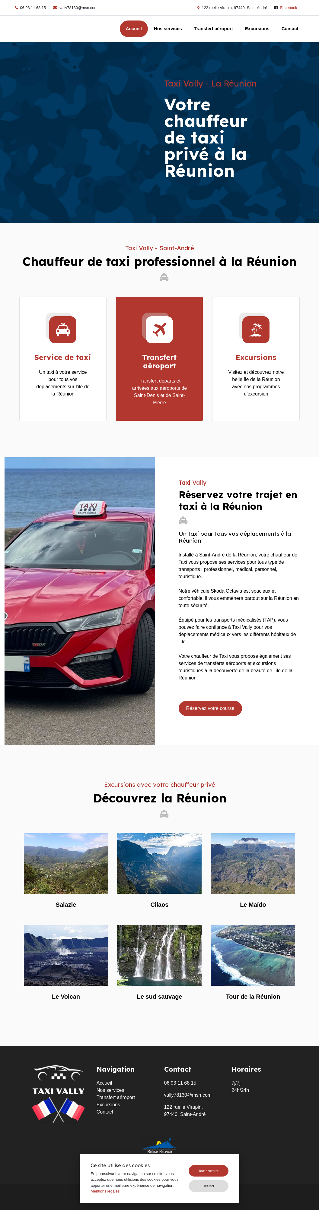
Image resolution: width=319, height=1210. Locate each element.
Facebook (288, 7)
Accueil (134, 28)
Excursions (257, 28)
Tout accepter (209, 1171)
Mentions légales (105, 1191)
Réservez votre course (210, 708)
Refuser (208, 1186)
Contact (290, 28)
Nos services (168, 28)
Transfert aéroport (213, 28)
